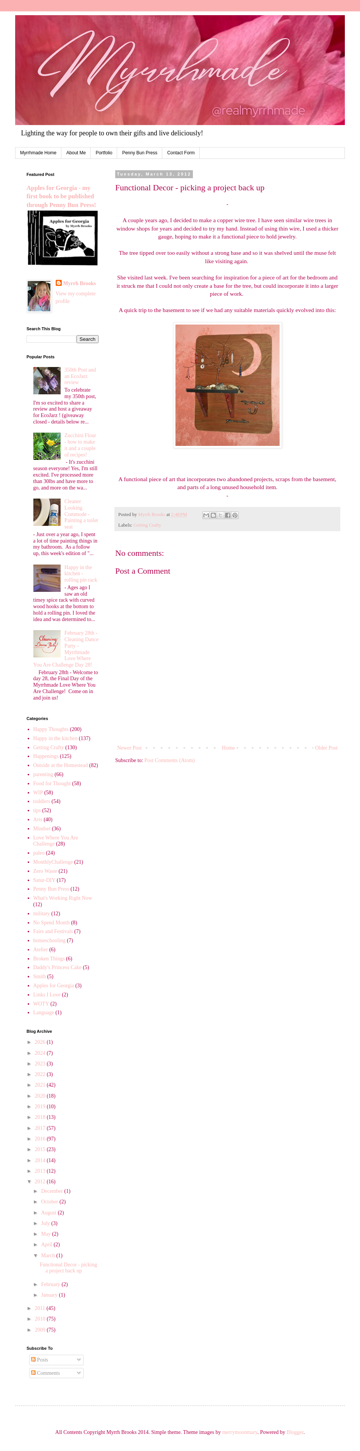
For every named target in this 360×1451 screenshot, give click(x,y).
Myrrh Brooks (79, 283)
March (48, 1255)
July (46, 1223)
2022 (41, 1074)
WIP (38, 792)
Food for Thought (52, 783)
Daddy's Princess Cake (57, 967)
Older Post (326, 748)
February (51, 1284)
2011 (41, 1308)
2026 (41, 1042)
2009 (41, 1330)
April (47, 1244)
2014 (41, 1160)
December (52, 1191)
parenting (43, 774)
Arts (37, 819)
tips (37, 810)
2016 (41, 1139)
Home (228, 748)
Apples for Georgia (53, 985)
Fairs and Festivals (53, 931)
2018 (41, 1117)
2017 (41, 1128)
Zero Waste (45, 871)
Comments (45, 1373)
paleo (39, 853)
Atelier (40, 949)
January (50, 1295)
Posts (39, 1360)
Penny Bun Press (139, 152)
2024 (41, 1053)
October (50, 1202)
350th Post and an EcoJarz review (80, 376)
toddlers (41, 801)
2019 (41, 1106)
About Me (76, 152)
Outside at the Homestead (60, 765)
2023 (41, 1064)
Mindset (42, 828)
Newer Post (129, 748)
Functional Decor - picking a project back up (68, 1268)
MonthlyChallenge (53, 862)
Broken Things (49, 959)
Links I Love (47, 995)
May (46, 1234)
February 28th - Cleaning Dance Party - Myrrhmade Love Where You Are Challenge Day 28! (66, 649)
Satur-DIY (44, 880)
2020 (41, 1096)
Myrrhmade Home (38, 152)
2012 (41, 1181)
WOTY (41, 1004)
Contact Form (181, 152)
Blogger (294, 1432)
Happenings (46, 756)
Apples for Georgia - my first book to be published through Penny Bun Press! (61, 196)
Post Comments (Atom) (169, 760)
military (41, 913)
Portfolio (103, 152)
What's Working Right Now (62, 898)
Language (43, 1012)
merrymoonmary (239, 1432)
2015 (41, 1149)
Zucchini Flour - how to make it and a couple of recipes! (80, 445)
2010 (41, 1319)
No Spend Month (51, 923)
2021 (41, 1085)
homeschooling (49, 940)
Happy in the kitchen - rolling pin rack (80, 574)
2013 (41, 1171)
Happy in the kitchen (55, 738)
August (49, 1213)
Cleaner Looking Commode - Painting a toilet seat (81, 514)
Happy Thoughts (51, 729)
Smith (39, 976)
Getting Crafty (147, 525)
